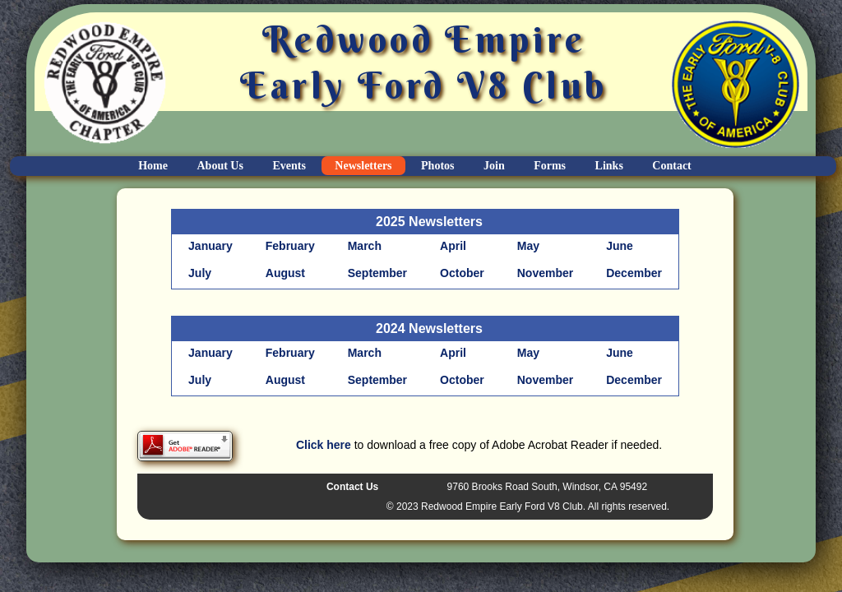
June (619, 245)
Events (288, 166)
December (634, 273)
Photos (437, 166)
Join (494, 166)
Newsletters (363, 166)
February (290, 245)
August (285, 273)
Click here (323, 444)
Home (153, 166)
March (365, 245)
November (545, 273)
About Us (220, 166)
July (199, 273)
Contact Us (352, 487)
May (528, 245)
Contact (671, 166)
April (453, 245)
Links (609, 166)
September (377, 273)
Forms (550, 166)
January (210, 245)
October (462, 273)
